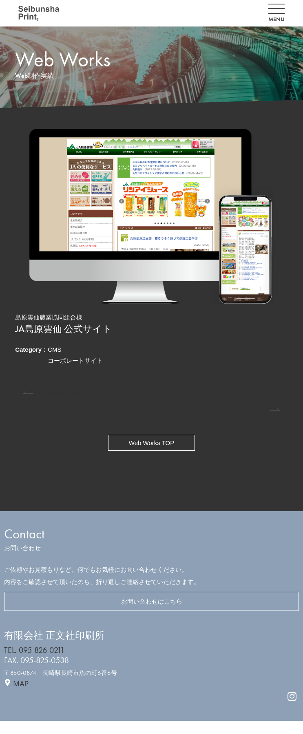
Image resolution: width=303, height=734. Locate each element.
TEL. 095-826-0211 (34, 650)
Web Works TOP (151, 442)
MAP (21, 683)
